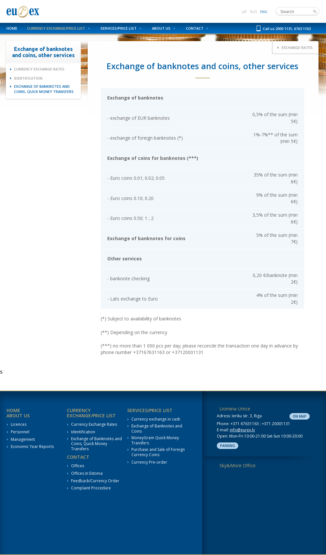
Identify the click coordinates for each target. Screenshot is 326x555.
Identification (28, 78)
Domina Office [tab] (234, 409)
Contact (194, 28)
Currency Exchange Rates (39, 69)
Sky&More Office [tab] (237, 465)
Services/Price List (118, 28)
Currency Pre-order (149, 462)
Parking (227, 445)
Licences (18, 424)
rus (253, 11)
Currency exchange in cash (155, 419)
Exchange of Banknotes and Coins (156, 429)
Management (23, 439)
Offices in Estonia (87, 473)
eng (263, 11)
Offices (77, 466)
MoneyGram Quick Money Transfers (155, 440)
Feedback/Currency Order (95, 481)
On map (299, 416)
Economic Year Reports (32, 446)
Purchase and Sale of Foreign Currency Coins (158, 452)
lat (244, 11)
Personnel (20, 432)
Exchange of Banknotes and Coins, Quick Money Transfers (44, 89)
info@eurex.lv (242, 430)
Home (12, 28)
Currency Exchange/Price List (56, 28)
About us (161, 28)
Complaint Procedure (91, 488)
